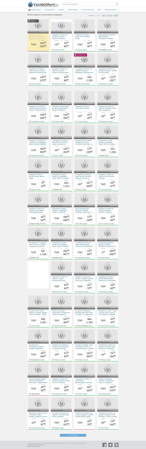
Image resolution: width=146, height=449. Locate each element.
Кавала (56, 155)
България (61, 49)
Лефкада (103, 359)
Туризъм (61, 10)
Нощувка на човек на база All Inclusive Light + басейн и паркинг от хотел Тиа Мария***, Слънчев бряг (38, 416)
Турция (110, 49)
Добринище (57, 394)
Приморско (104, 83)
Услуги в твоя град (87, 10)
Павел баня (80, 83)
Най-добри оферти (111, 10)
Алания (56, 223)
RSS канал (83, 443)
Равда (79, 49)
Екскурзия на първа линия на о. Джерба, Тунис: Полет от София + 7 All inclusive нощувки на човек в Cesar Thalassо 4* (107, 144)
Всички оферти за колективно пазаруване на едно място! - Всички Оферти (43, 3)
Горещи (116, 15)
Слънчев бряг (104, 223)
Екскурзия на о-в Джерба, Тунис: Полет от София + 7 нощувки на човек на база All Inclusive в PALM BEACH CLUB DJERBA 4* (38, 246)
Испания (90, 325)
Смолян (79, 121)
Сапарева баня (105, 325)
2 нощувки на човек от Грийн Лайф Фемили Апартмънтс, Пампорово (83, 244)
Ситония (79, 394)
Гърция (61, 155)
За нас (29, 443)
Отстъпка (109, 15)
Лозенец (79, 359)
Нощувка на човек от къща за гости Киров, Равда (82, 36)
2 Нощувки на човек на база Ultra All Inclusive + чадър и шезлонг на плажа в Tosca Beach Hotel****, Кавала (60, 144)
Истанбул (56, 121)
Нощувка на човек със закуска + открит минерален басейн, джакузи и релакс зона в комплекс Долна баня (60, 280)
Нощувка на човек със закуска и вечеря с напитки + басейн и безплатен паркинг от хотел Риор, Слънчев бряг (108, 212)
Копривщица (34, 121)
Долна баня (57, 291)
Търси (117, 4)
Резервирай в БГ (35, 10)
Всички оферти (49, 10)
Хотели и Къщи (73, 10)
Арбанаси (57, 83)
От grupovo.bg (44, 32)
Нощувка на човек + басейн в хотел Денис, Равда (36, 176)
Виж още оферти (73, 435)
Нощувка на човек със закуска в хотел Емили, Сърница (107, 176)
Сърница (103, 189)
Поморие (56, 359)
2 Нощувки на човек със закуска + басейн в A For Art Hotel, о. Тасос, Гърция (108, 414)
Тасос (102, 428)
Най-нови (98, 15)
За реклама (59, 443)
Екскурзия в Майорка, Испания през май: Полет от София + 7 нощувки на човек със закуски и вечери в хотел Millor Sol (84, 314)
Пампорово (80, 257)
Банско (33, 83)
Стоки (99, 10)
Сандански (57, 325)
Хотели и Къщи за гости (73, 443)
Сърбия (108, 394)
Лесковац (103, 394)
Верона (103, 257)
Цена (104, 15)
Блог (64, 443)
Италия (107, 257)
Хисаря (56, 49)
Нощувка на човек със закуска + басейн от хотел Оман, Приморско (107, 108)
